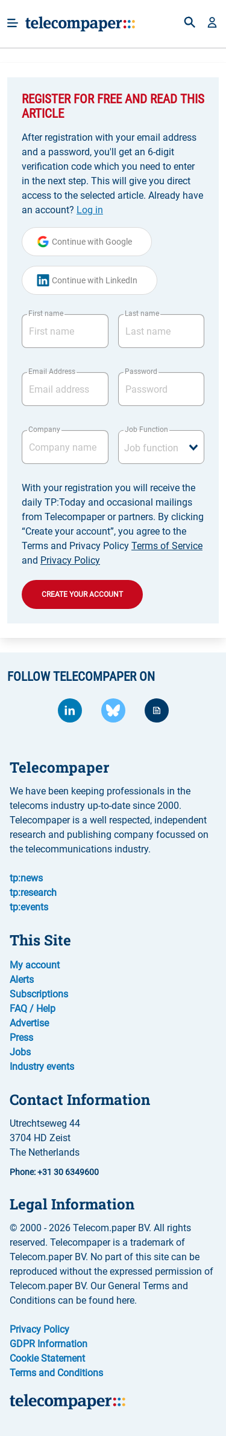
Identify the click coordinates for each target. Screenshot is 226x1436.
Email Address (51, 371)
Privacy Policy (70, 560)
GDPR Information (48, 1344)
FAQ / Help (32, 1008)
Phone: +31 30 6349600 (54, 1172)
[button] (212, 23)
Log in (90, 210)
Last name (142, 313)
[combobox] (161, 447)
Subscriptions (39, 994)
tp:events (29, 907)
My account (35, 965)
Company (44, 429)
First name (45, 313)
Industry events (42, 1066)
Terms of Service (166, 546)
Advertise (29, 1023)
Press (21, 1037)
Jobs (20, 1052)
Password (141, 371)
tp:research (33, 892)
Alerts (22, 979)
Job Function (146, 429)
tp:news (26, 878)
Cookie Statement (47, 1358)
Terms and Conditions (56, 1373)
